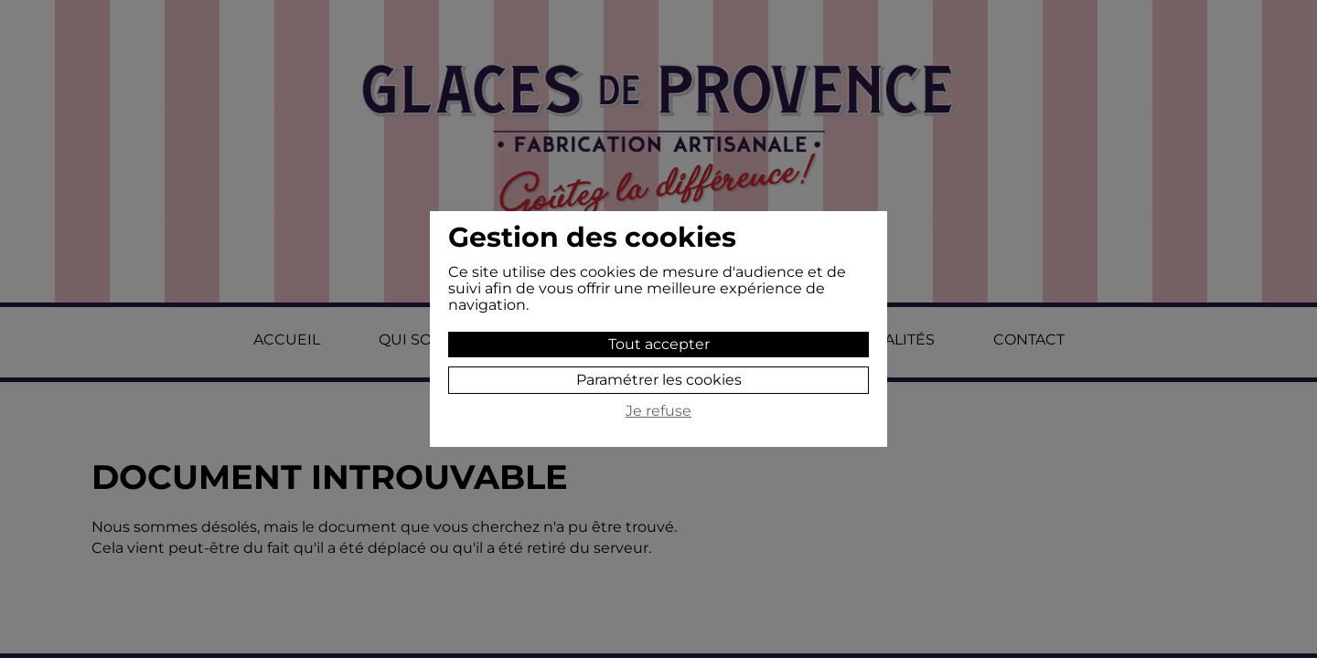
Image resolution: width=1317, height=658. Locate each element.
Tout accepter (659, 344)
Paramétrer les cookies (659, 379)
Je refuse (658, 411)
